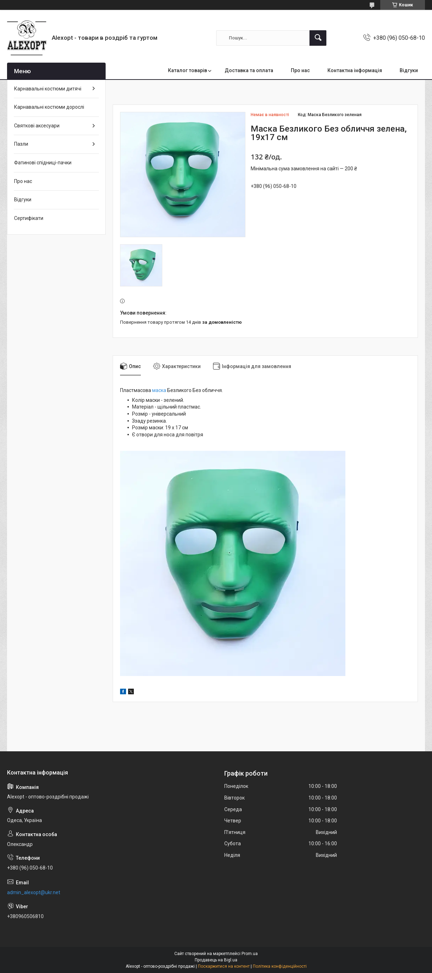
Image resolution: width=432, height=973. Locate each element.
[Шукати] (317, 38)
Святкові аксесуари (37, 125)
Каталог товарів (187, 70)
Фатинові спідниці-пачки (42, 162)
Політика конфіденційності (280, 966)
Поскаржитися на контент (224, 966)
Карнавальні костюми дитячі (47, 88)
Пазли (21, 144)
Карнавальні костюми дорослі (49, 107)
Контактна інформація (354, 70)
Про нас (300, 70)
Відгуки (409, 70)
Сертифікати (28, 218)
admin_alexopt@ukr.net (33, 892)
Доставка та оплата (249, 70)
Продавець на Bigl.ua (216, 960)
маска (159, 390)
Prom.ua (250, 953)
